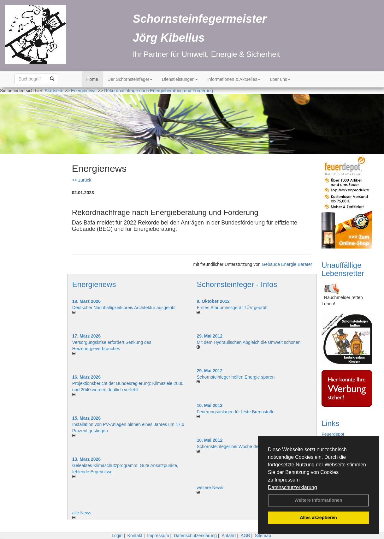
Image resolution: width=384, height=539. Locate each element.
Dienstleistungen (180, 79)
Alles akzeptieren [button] (318, 517)
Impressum (287, 479)
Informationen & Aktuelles (234, 79)
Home (92, 79)
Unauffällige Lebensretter (343, 269)
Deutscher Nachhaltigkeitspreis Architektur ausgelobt (124, 307)
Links (330, 423)
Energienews (94, 284)
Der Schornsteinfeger (130, 79)
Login (117, 535)
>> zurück (81, 180)
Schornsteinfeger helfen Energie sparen (236, 377)
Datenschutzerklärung (292, 487)
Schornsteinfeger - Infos (237, 284)
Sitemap (263, 535)
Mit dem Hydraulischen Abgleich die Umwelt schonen (248, 342)
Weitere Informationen (318, 500)
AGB (245, 535)
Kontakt (134, 535)
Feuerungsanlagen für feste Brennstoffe (235, 411)
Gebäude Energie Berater (287, 264)
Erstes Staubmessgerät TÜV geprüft (232, 307)
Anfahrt (229, 535)
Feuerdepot (333, 434)
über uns (280, 79)
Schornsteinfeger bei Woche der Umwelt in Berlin (245, 446)
